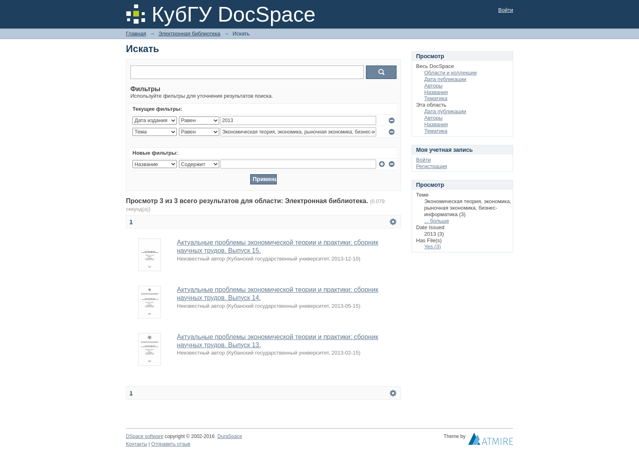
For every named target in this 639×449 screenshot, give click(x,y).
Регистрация (431, 166)
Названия (436, 92)
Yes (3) (432, 246)
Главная (136, 34)
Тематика (435, 98)
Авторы (433, 86)
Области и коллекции (450, 73)
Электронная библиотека (189, 34)
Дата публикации (445, 79)
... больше (436, 221)
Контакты (136, 444)
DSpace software (144, 436)
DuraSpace (229, 436)
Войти (505, 10)
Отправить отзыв (170, 444)
